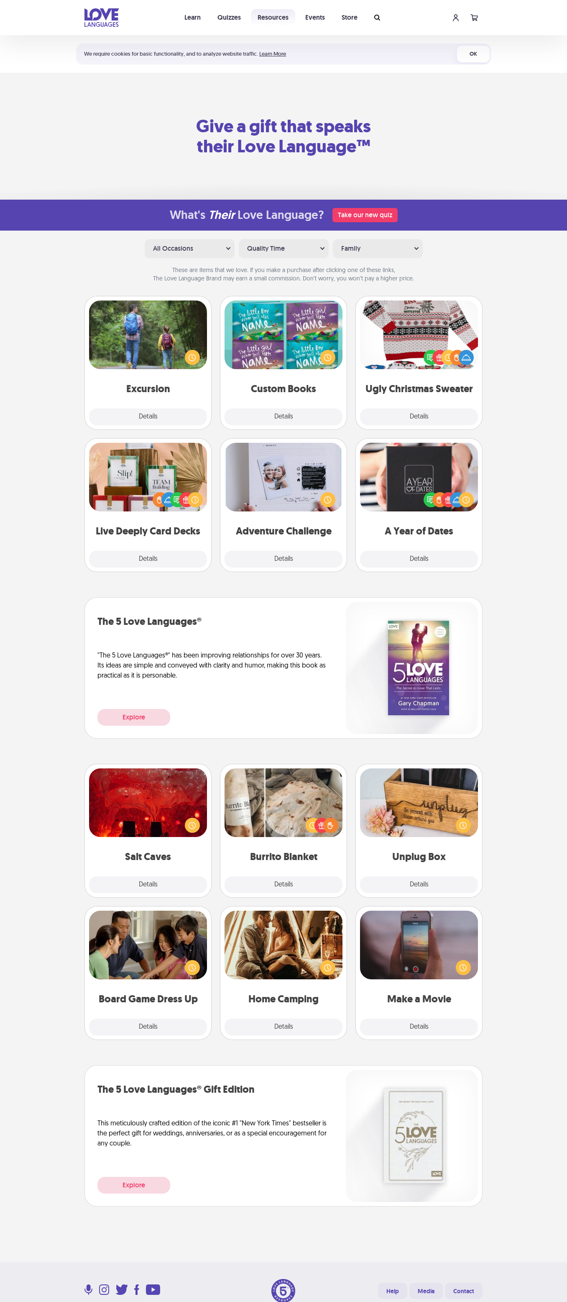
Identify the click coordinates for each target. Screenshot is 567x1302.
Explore (134, 717)
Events (315, 17)
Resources (273, 17)
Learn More (272, 53)
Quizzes (229, 17)
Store (350, 17)
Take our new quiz (365, 215)
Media (426, 1291)
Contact (463, 1291)
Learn (192, 17)
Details (148, 416)
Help (392, 1291)
